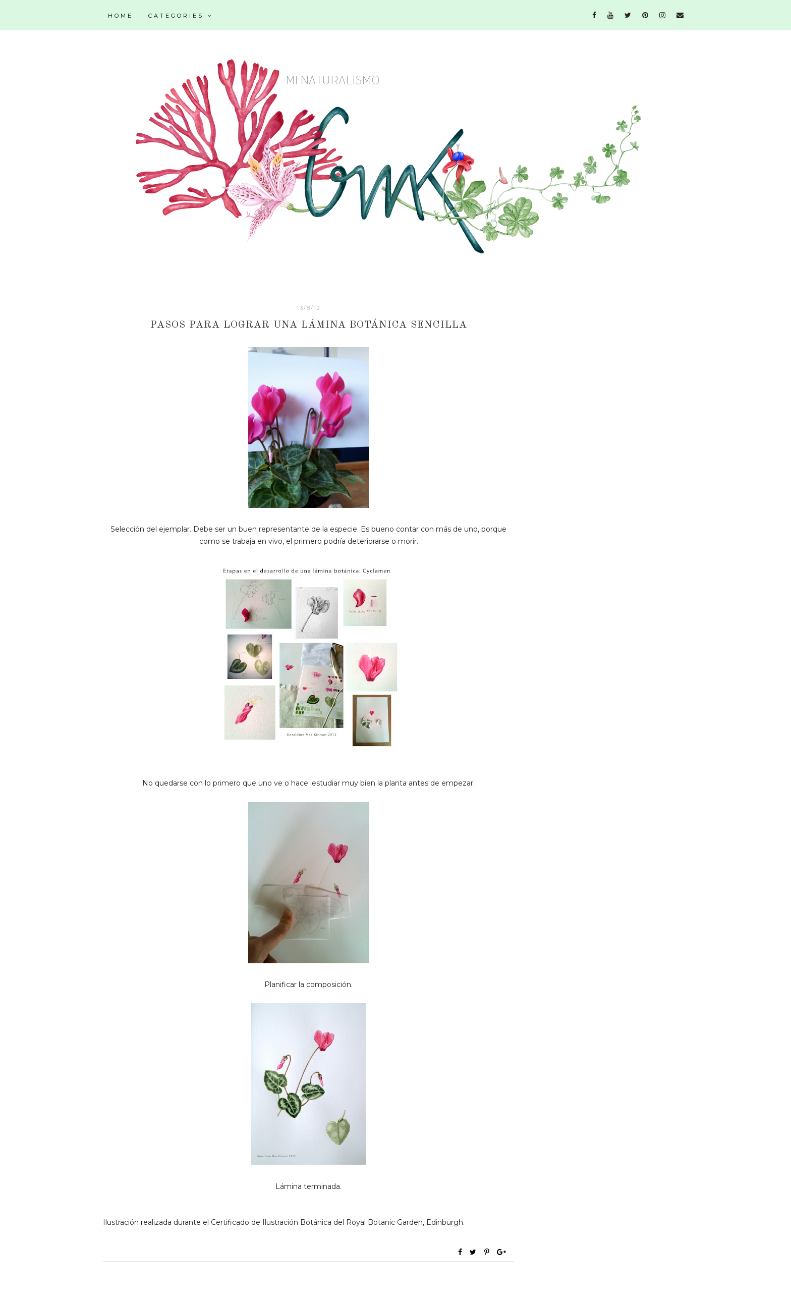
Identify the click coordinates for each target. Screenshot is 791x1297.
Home (120, 15)
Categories (180, 15)
